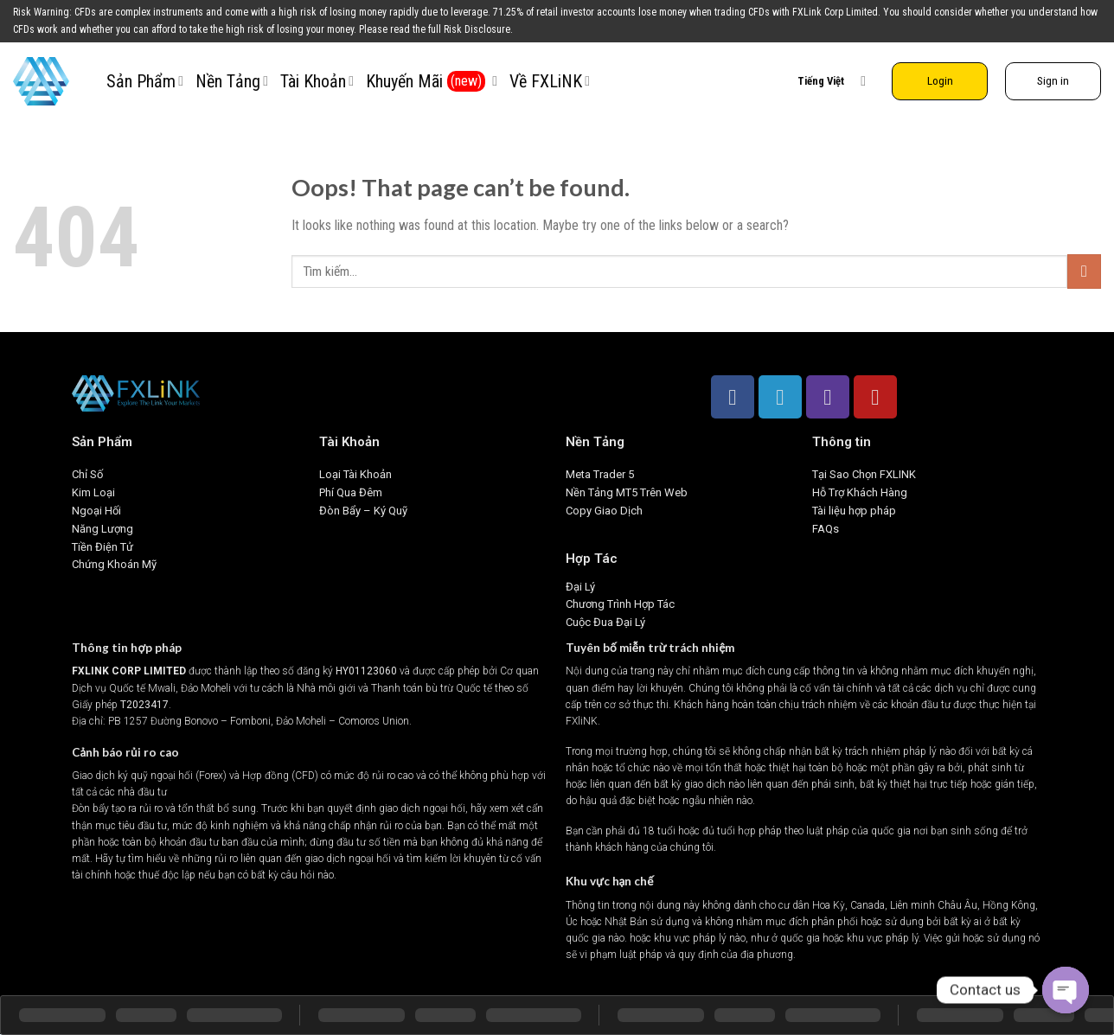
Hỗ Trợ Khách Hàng (859, 492)
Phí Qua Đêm (350, 492)
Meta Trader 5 (600, 474)
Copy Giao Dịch (604, 510)
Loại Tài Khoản (355, 474)
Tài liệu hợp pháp (854, 510)
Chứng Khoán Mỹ (114, 564)
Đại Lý (580, 586)
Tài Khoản (317, 81)
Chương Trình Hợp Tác (620, 603)
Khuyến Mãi (431, 81)
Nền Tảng (231, 81)
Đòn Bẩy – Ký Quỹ (364, 510)
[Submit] (1084, 271)
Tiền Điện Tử (102, 546)
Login (940, 80)
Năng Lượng (102, 528)
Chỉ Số (87, 474)
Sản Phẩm (144, 81)
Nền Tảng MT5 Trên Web (627, 492)
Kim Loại (93, 492)
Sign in (1053, 80)
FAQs (825, 528)
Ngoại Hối (96, 510)
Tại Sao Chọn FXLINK (864, 474)
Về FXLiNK (549, 81)
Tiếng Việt (831, 81)
